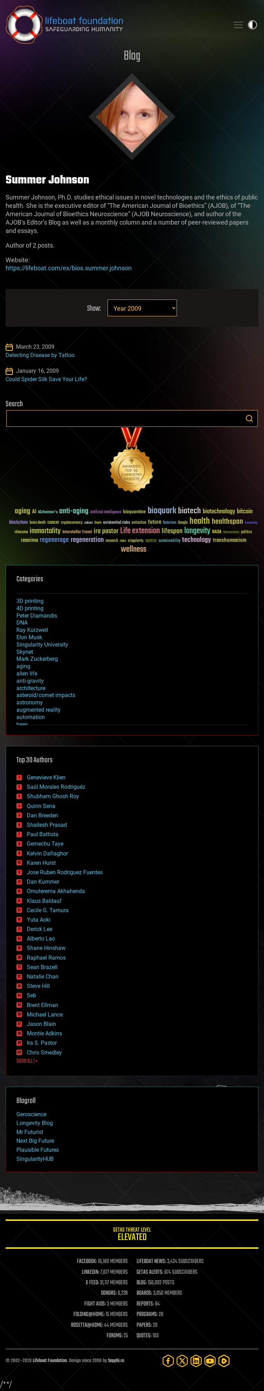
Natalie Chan (43, 976)
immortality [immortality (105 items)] (45, 531)
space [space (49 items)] (151, 540)
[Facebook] (168, 1361)
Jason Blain (41, 1024)
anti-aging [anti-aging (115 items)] (73, 511)
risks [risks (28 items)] (123, 541)
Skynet (24, 652)
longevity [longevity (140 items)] (197, 531)
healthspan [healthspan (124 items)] (227, 521)
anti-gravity (30, 681)
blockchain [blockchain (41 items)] (18, 523)
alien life (26, 673)
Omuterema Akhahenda (56, 891)
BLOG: (142, 1282)
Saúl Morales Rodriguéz (56, 787)
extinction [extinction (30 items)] (139, 523)
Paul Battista (43, 834)
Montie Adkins (44, 1033)
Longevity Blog (34, 1123)
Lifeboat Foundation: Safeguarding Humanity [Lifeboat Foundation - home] (115, 25)
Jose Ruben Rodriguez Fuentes (65, 872)
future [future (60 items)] (154, 522)
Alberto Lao (41, 938)
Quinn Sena (41, 806)
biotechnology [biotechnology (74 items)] (219, 511)
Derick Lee (39, 929)
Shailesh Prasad (47, 825)
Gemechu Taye (45, 843)
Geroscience (31, 1114)
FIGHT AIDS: (95, 1304)
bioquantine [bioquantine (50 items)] (134, 512)
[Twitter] (182, 1361)
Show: (94, 308)
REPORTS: (145, 1304)
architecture (30, 688)
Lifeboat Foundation (50, 1361)
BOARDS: (144, 1293)
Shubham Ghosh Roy (53, 796)
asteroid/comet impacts (45, 695)
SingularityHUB (35, 1159)
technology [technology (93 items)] (196, 540)
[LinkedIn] (196, 1361)
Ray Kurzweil (32, 630)
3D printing (30, 601)
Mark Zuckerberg (37, 659)
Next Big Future (35, 1140)
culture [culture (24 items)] (88, 523)
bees (22, 724)
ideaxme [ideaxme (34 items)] (21, 532)
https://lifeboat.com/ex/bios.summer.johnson (69, 268)
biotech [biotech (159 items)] (189, 511)
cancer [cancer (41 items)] (53, 523)
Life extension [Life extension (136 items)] (140, 531)
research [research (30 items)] (112, 541)
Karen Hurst (41, 863)
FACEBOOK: (87, 1261)
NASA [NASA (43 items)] (217, 532)
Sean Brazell (42, 967)
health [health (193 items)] (199, 521)
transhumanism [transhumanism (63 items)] (229, 540)
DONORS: (109, 1293)
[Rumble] (224, 1361)
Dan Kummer (43, 881)
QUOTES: (144, 1335)
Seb (31, 995)
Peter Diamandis (36, 615)
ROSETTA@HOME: (87, 1325)
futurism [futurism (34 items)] (169, 523)
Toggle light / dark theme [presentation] (252, 24)
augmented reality (38, 709)
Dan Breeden (42, 815)
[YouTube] (210, 1361)
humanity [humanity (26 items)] (251, 523)
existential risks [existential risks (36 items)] (116, 523)
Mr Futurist (29, 1132)
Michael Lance (45, 1014)
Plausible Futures (37, 1150)
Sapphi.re (116, 1361)
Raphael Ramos (46, 957)
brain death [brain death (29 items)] (38, 523)
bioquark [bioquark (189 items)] (162, 511)
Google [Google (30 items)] (183, 523)
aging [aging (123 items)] (22, 511)
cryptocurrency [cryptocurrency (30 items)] (72, 523)
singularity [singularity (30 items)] (135, 541)
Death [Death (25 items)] (97, 523)
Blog (132, 56)
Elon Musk (29, 637)
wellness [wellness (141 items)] (133, 549)
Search (249, 418)
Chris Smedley (44, 1052)
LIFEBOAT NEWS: (151, 1261)
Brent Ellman (42, 1005)
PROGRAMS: (147, 1314)
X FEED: (92, 1282)
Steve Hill (38, 986)
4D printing (30, 608)
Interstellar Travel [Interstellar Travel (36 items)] (77, 532)
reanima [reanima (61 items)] (29, 540)
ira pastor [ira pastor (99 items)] (106, 531)
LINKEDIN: (90, 1272)
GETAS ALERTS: (150, 1272)
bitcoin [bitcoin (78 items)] (245, 511)
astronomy (29, 702)
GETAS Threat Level (132, 1235)
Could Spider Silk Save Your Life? (46, 379)
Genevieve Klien (46, 777)
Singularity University (42, 644)
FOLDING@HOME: (88, 1314)
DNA (22, 622)
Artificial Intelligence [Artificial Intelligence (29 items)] (105, 512)
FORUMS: (115, 1335)
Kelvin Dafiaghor (47, 853)
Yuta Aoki (39, 919)
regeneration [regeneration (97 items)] (87, 540)
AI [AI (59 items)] (34, 512)
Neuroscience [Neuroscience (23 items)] (231, 533)
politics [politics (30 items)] (246, 532)
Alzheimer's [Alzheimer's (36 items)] (47, 512)
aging (23, 666)
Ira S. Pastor (42, 1043)
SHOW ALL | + (27, 1061)
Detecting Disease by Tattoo (40, 355)
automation (30, 717)
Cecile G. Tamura (48, 910)
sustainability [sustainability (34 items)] (169, 541)
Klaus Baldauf (44, 901)
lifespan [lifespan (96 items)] (172, 531)
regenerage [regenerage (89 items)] (54, 540)
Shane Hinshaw (46, 948)
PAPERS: (144, 1325)
